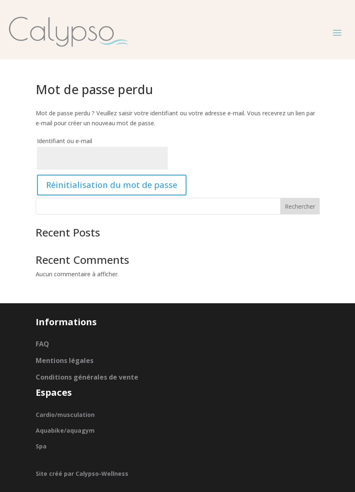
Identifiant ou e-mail (64, 141)
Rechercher (300, 206)
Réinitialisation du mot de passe (111, 184)
